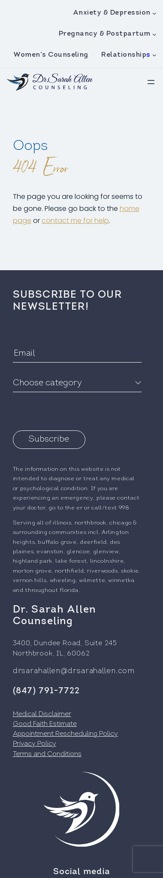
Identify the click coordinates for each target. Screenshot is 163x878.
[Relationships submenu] (154, 55)
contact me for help (75, 221)
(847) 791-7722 (46, 691)
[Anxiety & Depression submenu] (154, 13)
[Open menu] (151, 82)
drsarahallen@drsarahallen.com (74, 671)
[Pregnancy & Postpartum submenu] (154, 34)
